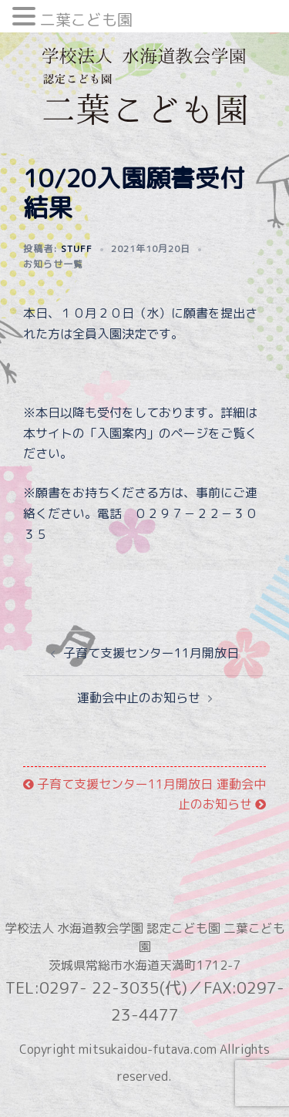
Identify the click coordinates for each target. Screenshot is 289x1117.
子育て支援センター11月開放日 (151, 652)
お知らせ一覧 (53, 264)
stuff (76, 248)
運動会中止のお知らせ (138, 697)
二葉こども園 (86, 19)
